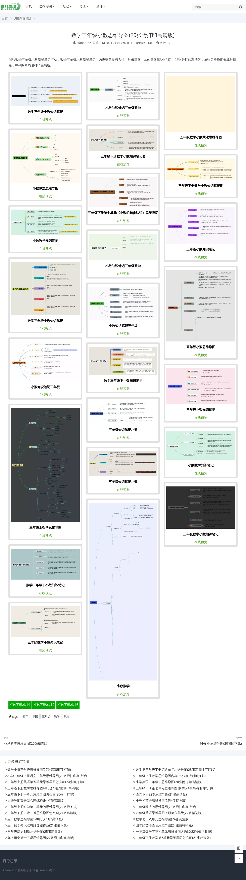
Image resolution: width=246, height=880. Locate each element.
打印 (25, 717)
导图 (35, 717)
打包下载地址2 (43, 704)
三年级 (46, 717)
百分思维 (23, 870)
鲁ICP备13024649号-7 (42, 870)
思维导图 (45, 6)
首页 (29, 6)
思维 (66, 717)
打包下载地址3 (68, 704)
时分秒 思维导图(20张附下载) (221, 743)
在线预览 (45, 119)
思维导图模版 (22, 18)
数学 (57, 717)
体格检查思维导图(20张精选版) (26, 743)
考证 (82, 6)
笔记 (65, 6)
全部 (99, 6)
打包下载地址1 (20, 704)
